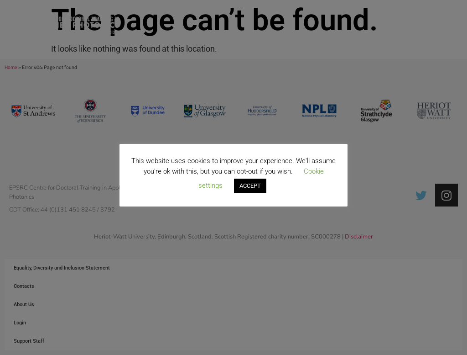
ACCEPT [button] (250, 185)
